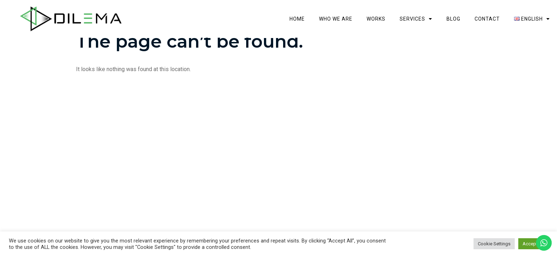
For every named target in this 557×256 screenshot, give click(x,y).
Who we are (335, 19)
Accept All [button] (533, 243)
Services (416, 19)
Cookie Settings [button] (494, 243)
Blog (453, 19)
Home (297, 19)
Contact (487, 19)
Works (376, 19)
